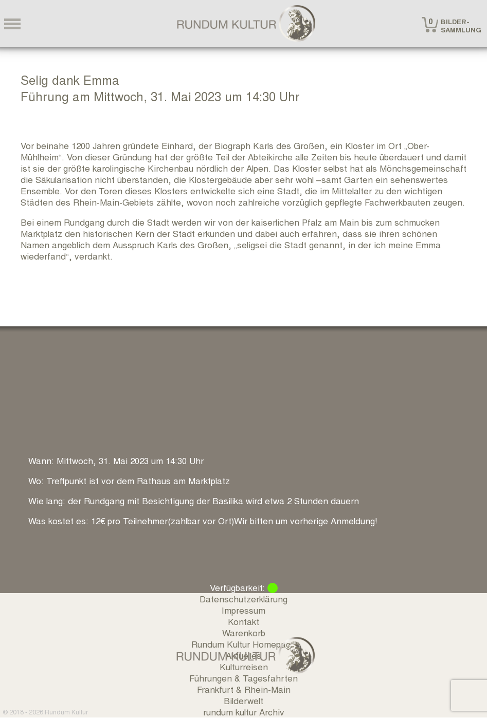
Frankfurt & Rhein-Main (244, 689)
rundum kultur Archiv (243, 711)
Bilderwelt (243, 700)
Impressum (243, 609)
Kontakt (243, 621)
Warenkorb (243, 632)
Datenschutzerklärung (243, 598)
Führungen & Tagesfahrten (243, 677)
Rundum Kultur (66, 711)
